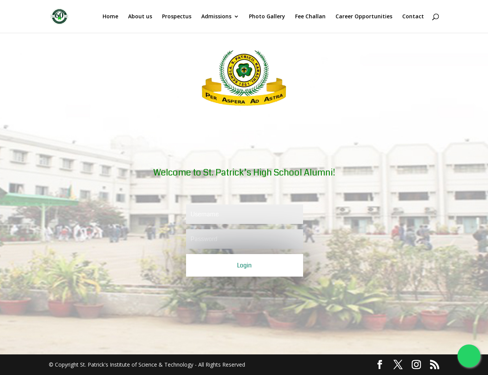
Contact (413, 17)
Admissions (216, 17)
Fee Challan (310, 17)
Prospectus (176, 17)
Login (244, 265)
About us (140, 17)
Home (110, 17)
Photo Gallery (267, 17)
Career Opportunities (364, 17)
